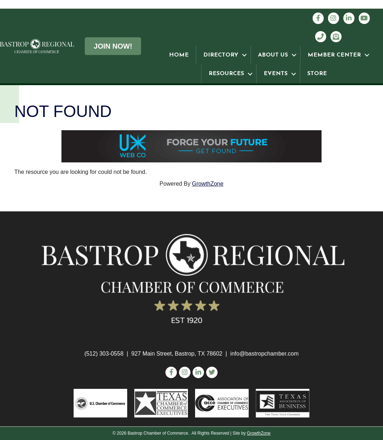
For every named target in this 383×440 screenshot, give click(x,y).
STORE (317, 74)
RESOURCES (226, 74)
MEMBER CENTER (334, 55)
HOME (179, 55)
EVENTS (276, 74)
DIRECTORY (220, 55)
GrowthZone (207, 184)
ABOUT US (273, 55)
